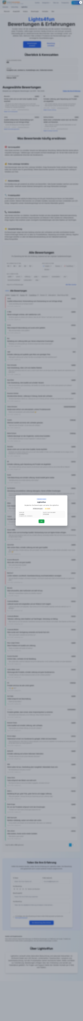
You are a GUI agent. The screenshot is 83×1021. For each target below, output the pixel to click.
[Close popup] (80, 2)
